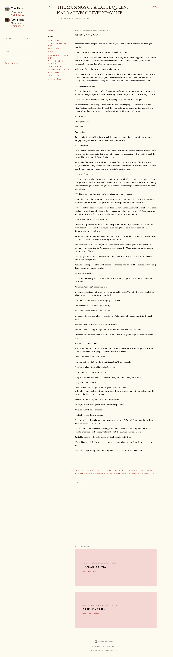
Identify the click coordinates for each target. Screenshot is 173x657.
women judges (54, 79)
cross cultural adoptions (58, 55)
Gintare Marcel (110, 646)
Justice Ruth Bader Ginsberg (84, 473)
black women (53, 49)
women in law (54, 76)
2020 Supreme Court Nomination (57, 44)
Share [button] (50, 31)
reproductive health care (58, 69)
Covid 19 (51, 52)
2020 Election (54, 40)
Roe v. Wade (53, 73)
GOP (50, 58)
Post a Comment (94, 613)
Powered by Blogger (104, 641)
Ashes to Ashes (93, 609)
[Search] (155, 7)
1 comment (92, 571)
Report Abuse (11, 63)
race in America (54, 66)
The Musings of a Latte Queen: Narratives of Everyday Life (92, 10)
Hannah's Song (94, 567)
